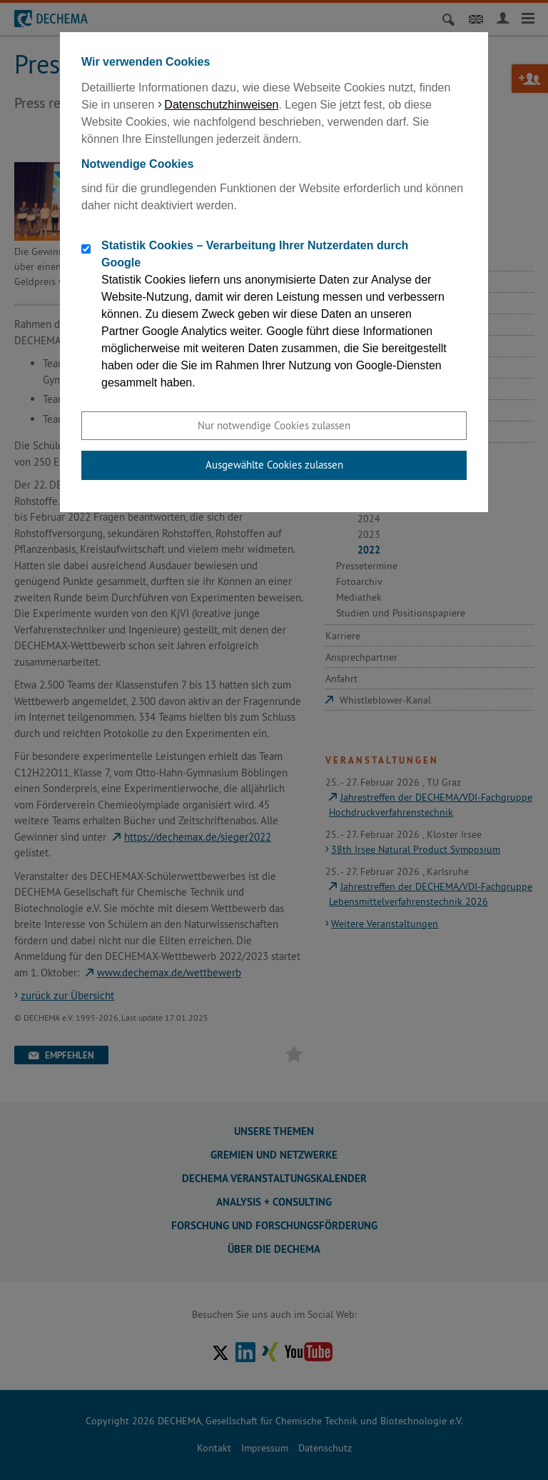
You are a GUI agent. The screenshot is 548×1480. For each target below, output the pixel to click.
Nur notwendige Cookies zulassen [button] (274, 425)
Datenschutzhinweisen (221, 105)
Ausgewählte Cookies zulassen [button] (274, 464)
